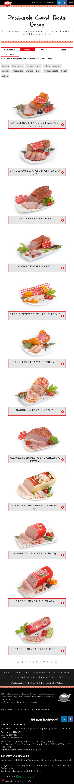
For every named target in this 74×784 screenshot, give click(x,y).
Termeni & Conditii (12, 672)
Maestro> (46, 49)
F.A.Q (61, 677)
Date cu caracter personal (43, 2)
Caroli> (28, 49)
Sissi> (64, 49)
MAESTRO (46, 709)
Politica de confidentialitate (37, 672)
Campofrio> (10, 49)
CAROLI (37, 709)
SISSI (17, 709)
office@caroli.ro (15, 737)
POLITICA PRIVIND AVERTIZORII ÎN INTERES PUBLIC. (37, 683)
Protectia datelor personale (24, 677)
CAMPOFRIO (26, 709)
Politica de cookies (62, 672)
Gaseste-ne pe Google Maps (17, 781)
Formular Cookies (47, 677)
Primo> (10, 54)
